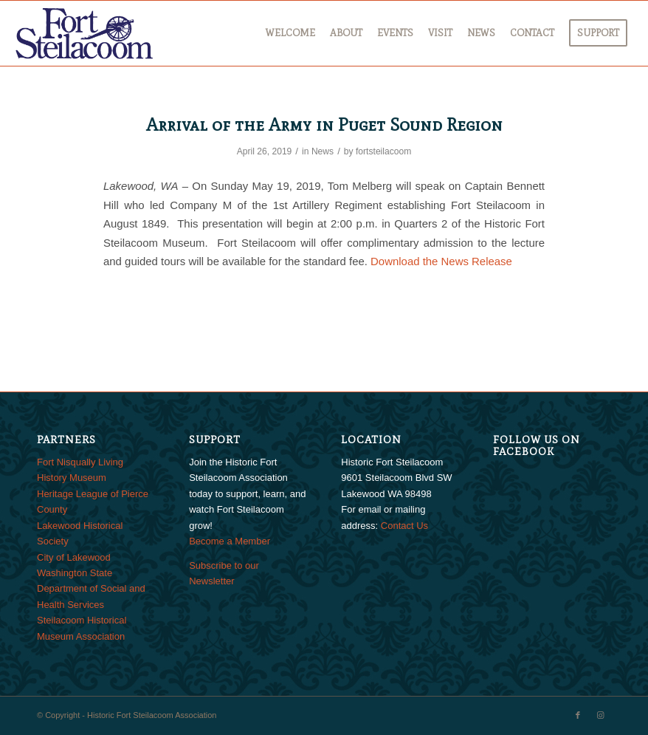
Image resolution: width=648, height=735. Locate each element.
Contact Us (404, 525)
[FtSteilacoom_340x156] (84, 33)
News (322, 151)
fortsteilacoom (383, 151)
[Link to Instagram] (600, 715)
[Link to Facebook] (578, 715)
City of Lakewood (74, 557)
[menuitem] (290, 33)
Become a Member (229, 541)
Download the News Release (441, 261)
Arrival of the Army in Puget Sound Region (324, 124)
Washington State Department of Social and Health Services (91, 588)
